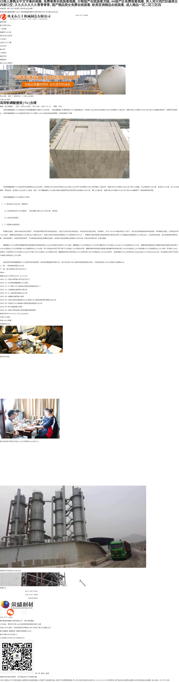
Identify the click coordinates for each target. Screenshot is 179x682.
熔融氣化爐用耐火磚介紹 (18, 290)
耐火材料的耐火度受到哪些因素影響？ (23, 310)
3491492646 (33, 598)
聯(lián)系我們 (13, 8)
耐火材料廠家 (29, 621)
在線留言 (3, 8)
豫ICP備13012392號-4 (8, 634)
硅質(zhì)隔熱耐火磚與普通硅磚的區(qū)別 (26, 303)
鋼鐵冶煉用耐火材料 (17, 296)
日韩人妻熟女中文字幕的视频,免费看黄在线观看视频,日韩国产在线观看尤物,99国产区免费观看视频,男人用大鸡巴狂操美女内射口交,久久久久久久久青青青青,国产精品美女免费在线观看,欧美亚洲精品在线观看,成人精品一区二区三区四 (84, 680)
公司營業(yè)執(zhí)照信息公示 (12, 638)
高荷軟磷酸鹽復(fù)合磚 (19, 283)
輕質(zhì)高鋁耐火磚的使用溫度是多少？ (25, 286)
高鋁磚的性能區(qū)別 (15, 266)
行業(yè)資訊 (28, 96)
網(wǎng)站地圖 (26, 8)
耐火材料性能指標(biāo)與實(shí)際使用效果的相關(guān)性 (33, 300)
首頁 (9, 96)
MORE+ (2, 272)
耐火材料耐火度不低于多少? (16, 269)
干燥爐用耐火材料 (16, 307)
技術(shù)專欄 (5, 320)
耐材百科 (17, 96)
